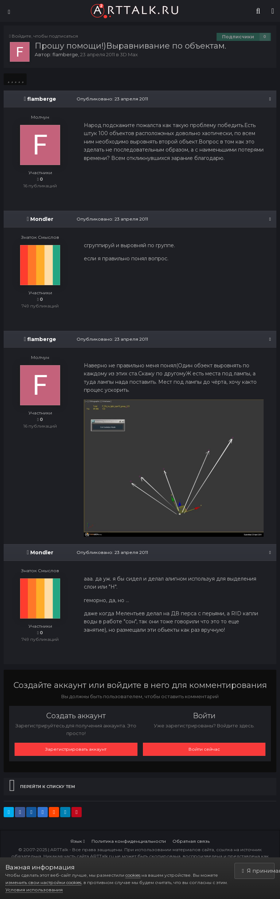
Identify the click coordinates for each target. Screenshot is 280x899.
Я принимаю (258, 870)
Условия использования (34, 889)
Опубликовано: (112, 99)
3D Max (129, 54)
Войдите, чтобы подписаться (45, 36)
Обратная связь (191, 841)
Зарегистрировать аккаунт (75, 749)
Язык (77, 841)
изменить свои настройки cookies (43, 882)
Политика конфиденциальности (129, 841)
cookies (132, 875)
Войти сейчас (204, 749)
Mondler (41, 219)
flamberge (65, 54)
